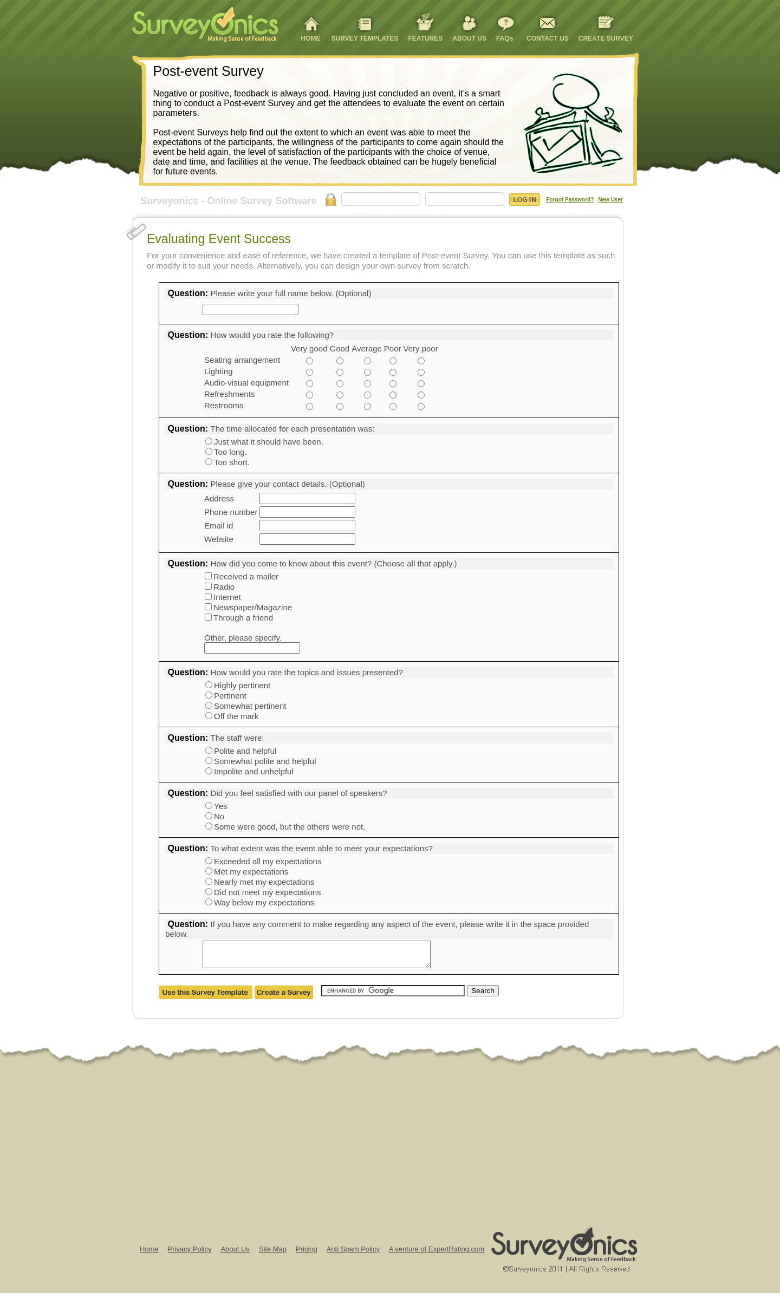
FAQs (504, 38)
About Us (234, 1254)
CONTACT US (547, 38)
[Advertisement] (325, 1148)
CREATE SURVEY (605, 38)
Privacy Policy (190, 1254)
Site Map (273, 1254)
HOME (311, 38)
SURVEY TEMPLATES (365, 38)
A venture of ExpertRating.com (436, 1254)
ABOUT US (469, 38)
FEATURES (425, 38)
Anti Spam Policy (353, 1254)
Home (149, 1254)
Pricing (306, 1254)
